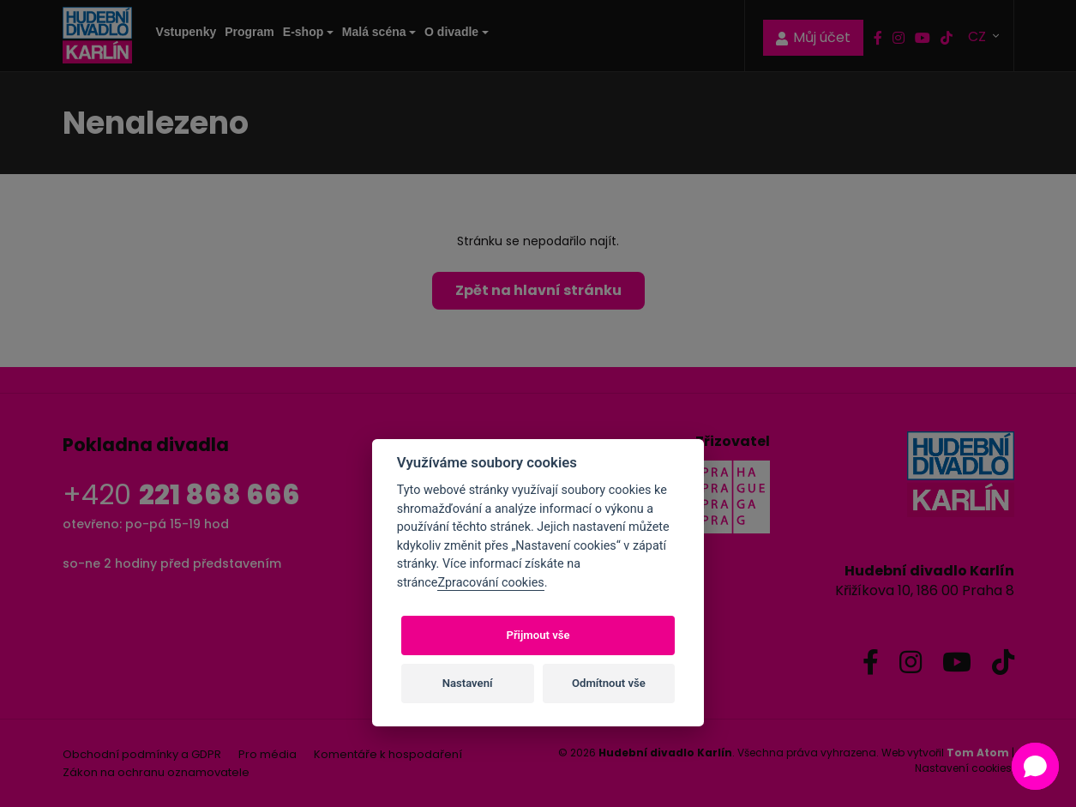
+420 (181, 494)
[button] (1035, 766)
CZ (978, 35)
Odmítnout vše (609, 683)
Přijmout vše (537, 635)
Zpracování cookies (490, 582)
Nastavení (467, 683)
